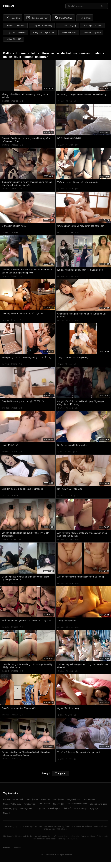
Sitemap (6, 848)
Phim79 (8, 6)
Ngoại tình (7, 813)
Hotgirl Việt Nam (74, 799)
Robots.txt (17, 848)
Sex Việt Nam (32, 799)
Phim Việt (45, 799)
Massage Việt (26, 808)
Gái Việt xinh (58, 799)
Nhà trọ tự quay (10, 808)
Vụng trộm (94, 808)
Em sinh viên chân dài (77, 803)
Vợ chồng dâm (54, 808)
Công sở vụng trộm (98, 804)
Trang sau (60, 773)
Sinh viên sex (44, 803)
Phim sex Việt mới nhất (13, 799)
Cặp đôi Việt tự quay (12, 804)
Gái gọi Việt (40, 808)
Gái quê (67, 808)
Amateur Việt (29, 804)
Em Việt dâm (89, 799)
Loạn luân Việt (80, 808)
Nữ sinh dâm (59, 804)
